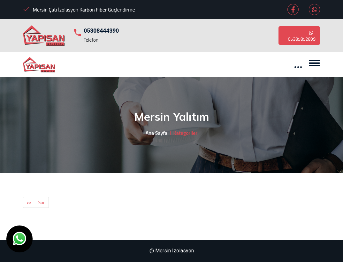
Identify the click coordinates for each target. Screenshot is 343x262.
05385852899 (302, 35)
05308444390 (101, 30)
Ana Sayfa (156, 133)
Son (42, 202)
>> (29, 202)
